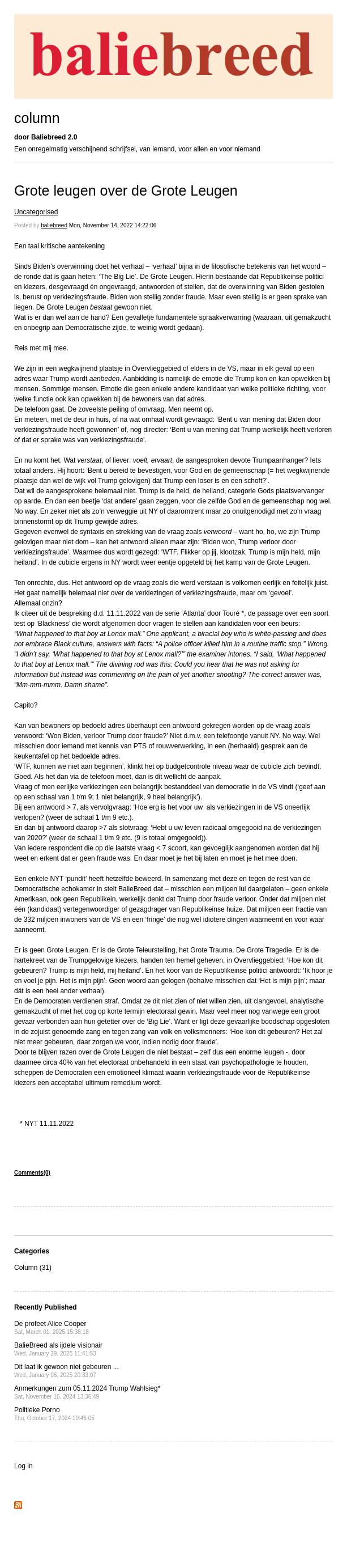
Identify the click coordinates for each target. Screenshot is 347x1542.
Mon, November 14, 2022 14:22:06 (113, 225)
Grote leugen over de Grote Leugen (126, 190)
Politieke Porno (54, 1413)
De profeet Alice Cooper (51, 1327)
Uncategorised (36, 212)
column (37, 118)
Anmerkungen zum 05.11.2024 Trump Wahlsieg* (87, 1392)
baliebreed (54, 225)
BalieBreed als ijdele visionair (58, 1349)
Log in (23, 1466)
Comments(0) (32, 1173)
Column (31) (33, 1268)
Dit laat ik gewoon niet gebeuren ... (66, 1370)
